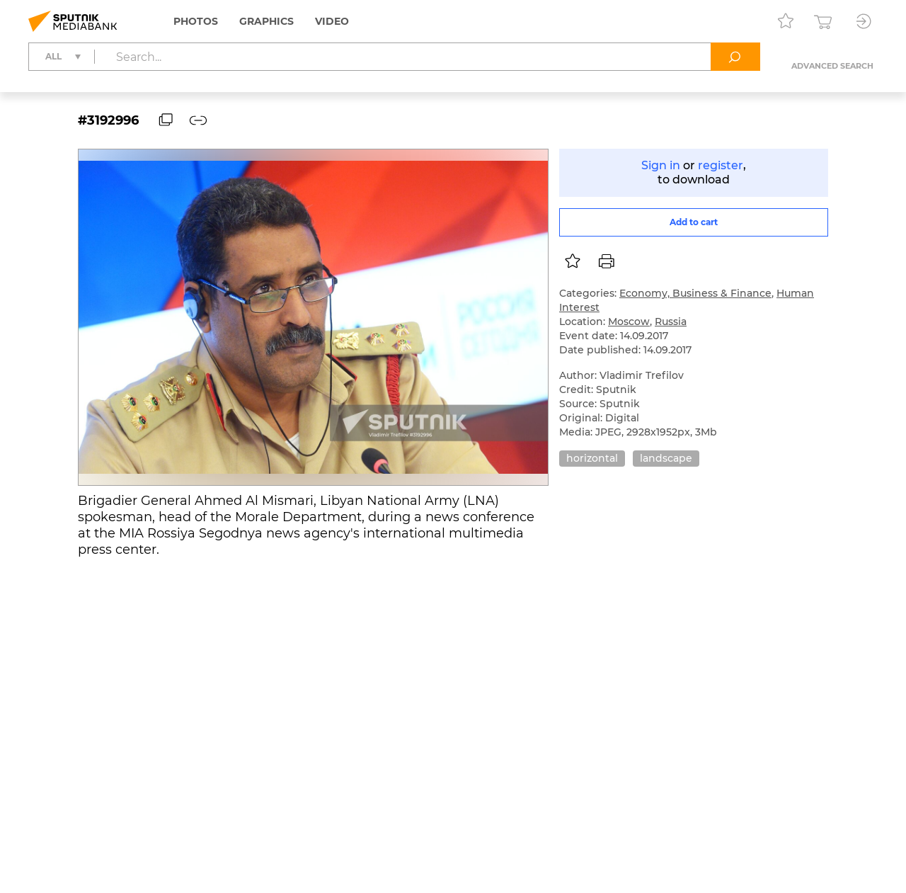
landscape (666, 458)
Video (332, 21)
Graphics (266, 21)
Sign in (660, 165)
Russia (671, 321)
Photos (195, 21)
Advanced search (832, 66)
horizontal (592, 458)
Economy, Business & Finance (695, 293)
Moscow (629, 321)
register (720, 165)
